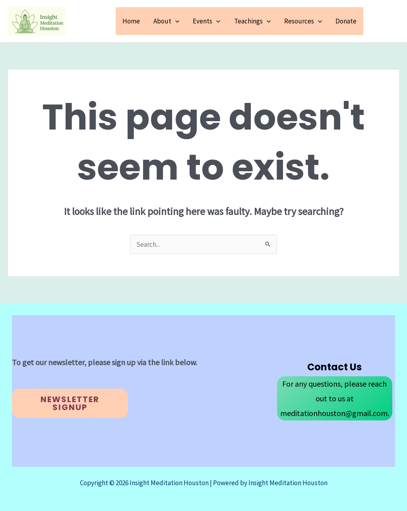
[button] (175, 21)
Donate (346, 21)
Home (131, 21)
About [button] (166, 21)
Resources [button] (303, 21)
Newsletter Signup (70, 403)
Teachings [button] (252, 21)
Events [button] (206, 21)
